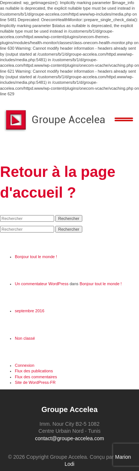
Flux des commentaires (36, 377)
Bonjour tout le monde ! (36, 256)
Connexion (24, 365)
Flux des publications (34, 371)
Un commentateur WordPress (42, 283)
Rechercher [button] (68, 218)
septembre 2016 (29, 311)
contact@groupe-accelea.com (69, 438)
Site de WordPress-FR (35, 382)
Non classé (25, 338)
